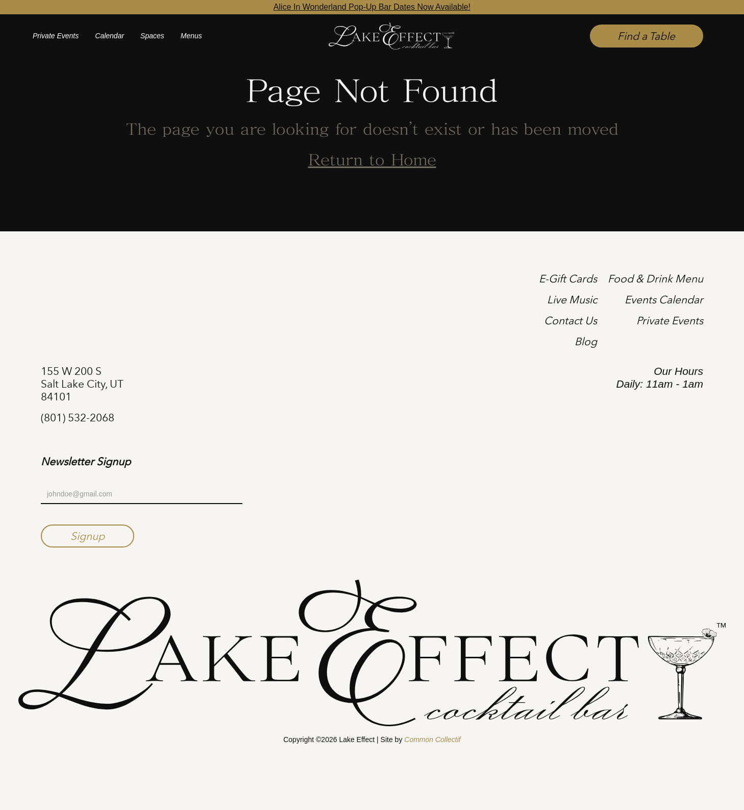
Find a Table (646, 36)
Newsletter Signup (86, 462)
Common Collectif (432, 739)
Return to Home (372, 161)
